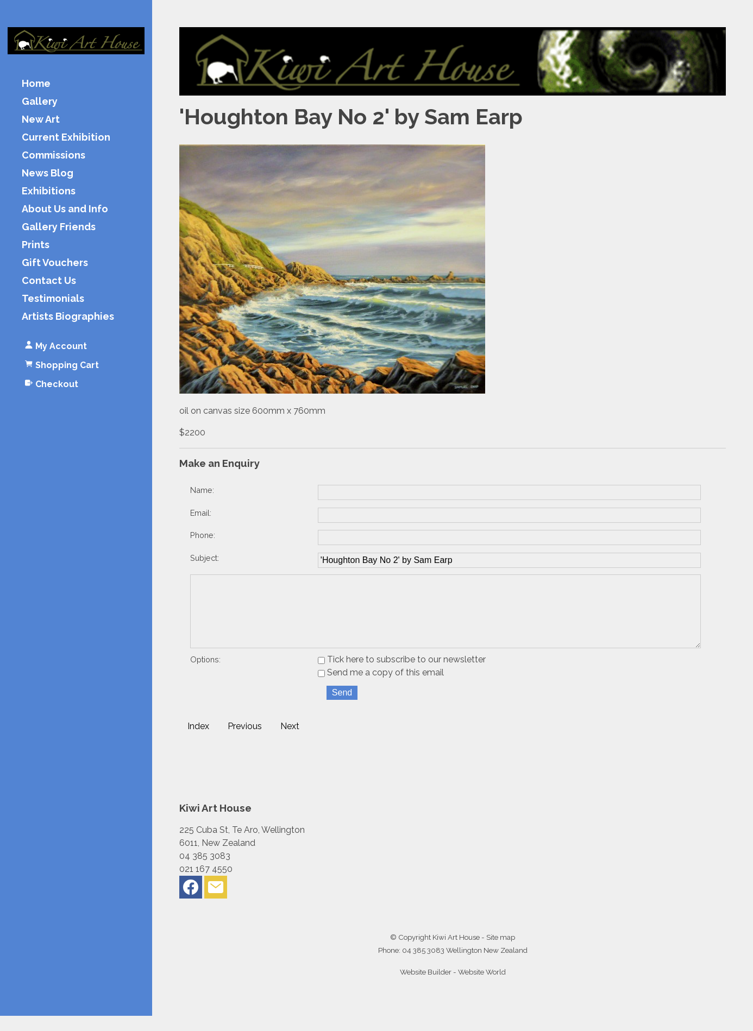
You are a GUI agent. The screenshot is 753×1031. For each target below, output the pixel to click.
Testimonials (53, 299)
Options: (205, 674)
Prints (35, 245)
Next (289, 741)
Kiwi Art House (456, 952)
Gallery (40, 102)
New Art (41, 120)
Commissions (53, 155)
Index (198, 741)
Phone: (202, 535)
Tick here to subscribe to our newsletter (402, 674)
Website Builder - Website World (453, 987)
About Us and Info (65, 209)
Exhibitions (49, 191)
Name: (202, 490)
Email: (200, 512)
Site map (500, 952)
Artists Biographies (68, 317)
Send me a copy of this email (381, 687)
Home (36, 84)
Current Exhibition (66, 137)
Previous (245, 741)
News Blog (47, 173)
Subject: (204, 557)
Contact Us (49, 281)
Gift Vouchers (55, 263)
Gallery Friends (59, 227)
